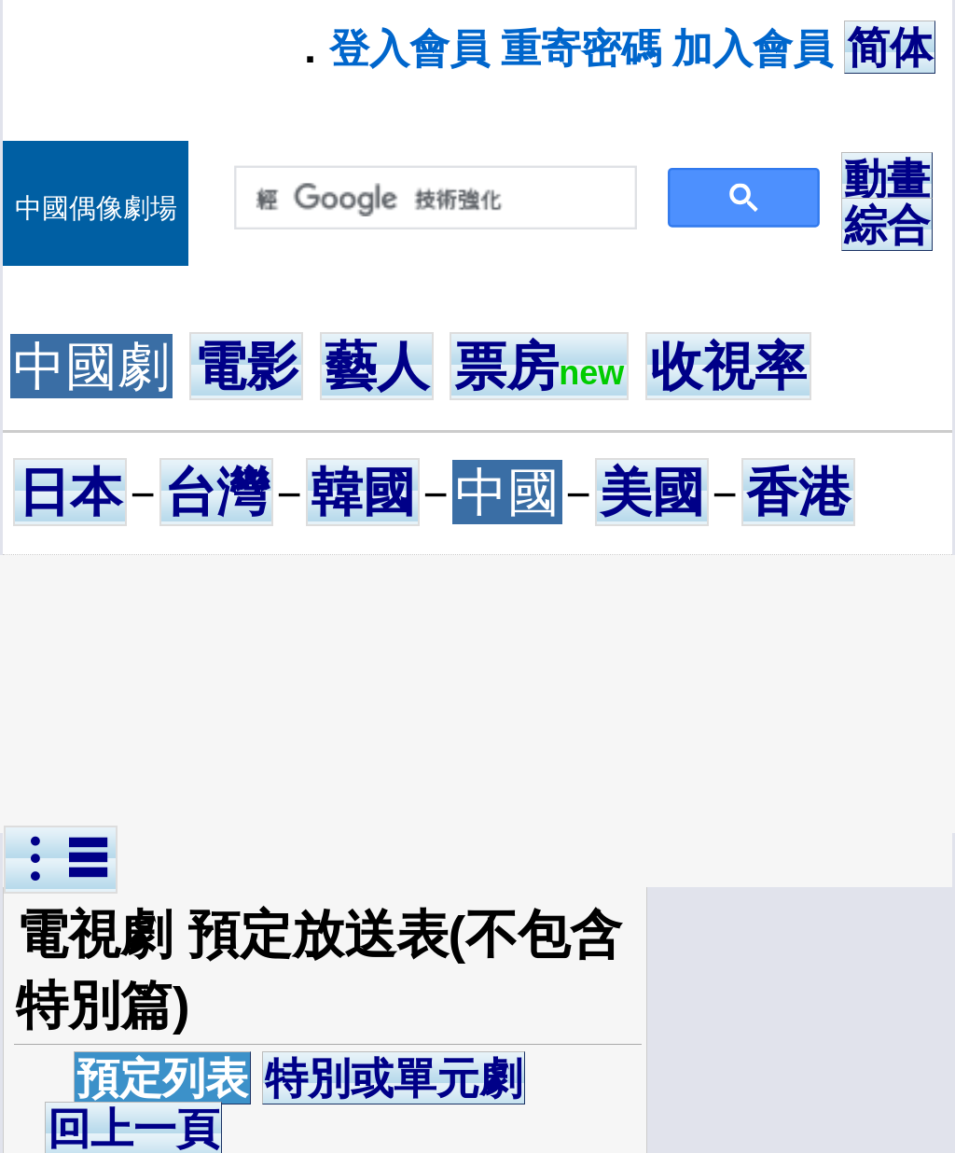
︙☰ (60, 859)
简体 (890, 47)
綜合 (887, 225)
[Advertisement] (481, 694)
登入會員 (409, 48)
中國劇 (91, 366)
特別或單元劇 (393, 1078)
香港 (798, 492)
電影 (246, 366)
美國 (652, 492)
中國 (507, 492)
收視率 (728, 366)
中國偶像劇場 (96, 208)
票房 (539, 366)
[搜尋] (431, 198)
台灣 (216, 492)
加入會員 (752, 48)
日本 (70, 492)
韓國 (363, 492)
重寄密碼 (581, 48)
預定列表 (162, 1078)
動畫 (887, 179)
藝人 (377, 366)
